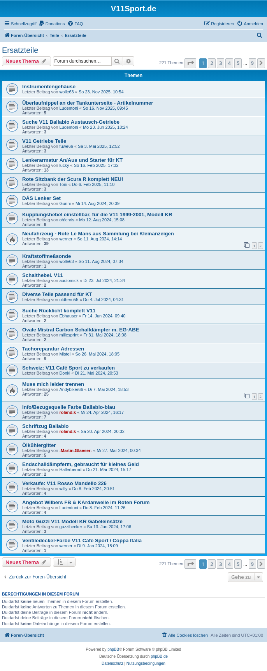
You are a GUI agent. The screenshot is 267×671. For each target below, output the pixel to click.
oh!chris (66, 219)
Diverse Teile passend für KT (57, 294)
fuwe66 (66, 146)
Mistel (64, 354)
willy (63, 488)
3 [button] (220, 63)
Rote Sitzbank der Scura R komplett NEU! (72, 179)
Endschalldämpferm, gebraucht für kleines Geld (80, 464)
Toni (63, 184)
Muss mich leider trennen (53, 384)
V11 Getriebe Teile (44, 141)
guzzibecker (70, 526)
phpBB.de (159, 656)
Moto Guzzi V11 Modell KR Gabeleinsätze (72, 521)
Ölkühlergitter (39, 445)
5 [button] (238, 63)
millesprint (69, 335)
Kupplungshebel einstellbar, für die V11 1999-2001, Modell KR (97, 214)
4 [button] (229, 63)
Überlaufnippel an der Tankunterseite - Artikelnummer (87, 103)
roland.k (67, 412)
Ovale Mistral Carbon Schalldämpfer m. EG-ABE (80, 330)
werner (65, 239)
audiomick (69, 280)
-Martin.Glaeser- (75, 450)
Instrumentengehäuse (49, 86)
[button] (190, 63)
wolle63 (66, 91)
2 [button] (211, 63)
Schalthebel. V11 (42, 275)
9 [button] (252, 63)
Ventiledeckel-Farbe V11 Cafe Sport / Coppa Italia (82, 540)
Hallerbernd (70, 469)
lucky (64, 165)
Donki (64, 373)
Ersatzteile (20, 50)
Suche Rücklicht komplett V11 (58, 311)
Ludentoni (68, 108)
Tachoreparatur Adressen (53, 349)
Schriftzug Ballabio (45, 426)
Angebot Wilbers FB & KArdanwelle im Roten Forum (85, 502)
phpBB (113, 649)
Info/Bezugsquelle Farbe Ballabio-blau (68, 407)
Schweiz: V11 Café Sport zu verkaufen (68, 368)
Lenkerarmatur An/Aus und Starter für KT (72, 160)
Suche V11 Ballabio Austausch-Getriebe (70, 122)
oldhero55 (68, 299)
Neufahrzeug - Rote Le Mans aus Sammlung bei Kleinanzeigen (98, 234)
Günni (64, 203)
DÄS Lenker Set (41, 198)
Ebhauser (68, 316)
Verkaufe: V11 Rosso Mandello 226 (64, 483)
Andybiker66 (71, 389)
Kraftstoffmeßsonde (46, 256)
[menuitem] (52, 23)
